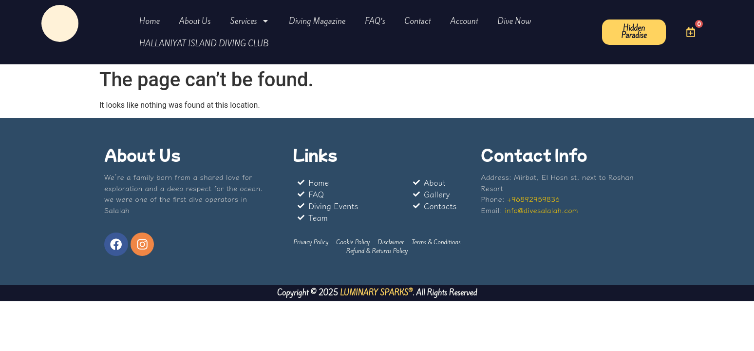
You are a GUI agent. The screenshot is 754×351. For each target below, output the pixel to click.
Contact (418, 21)
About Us (194, 21)
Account (464, 21)
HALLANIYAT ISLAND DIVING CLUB (204, 43)
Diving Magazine (317, 21)
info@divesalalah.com (541, 210)
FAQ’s (375, 21)
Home (149, 21)
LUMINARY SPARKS (374, 294)
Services (249, 21)
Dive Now (514, 21)
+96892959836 (533, 199)
